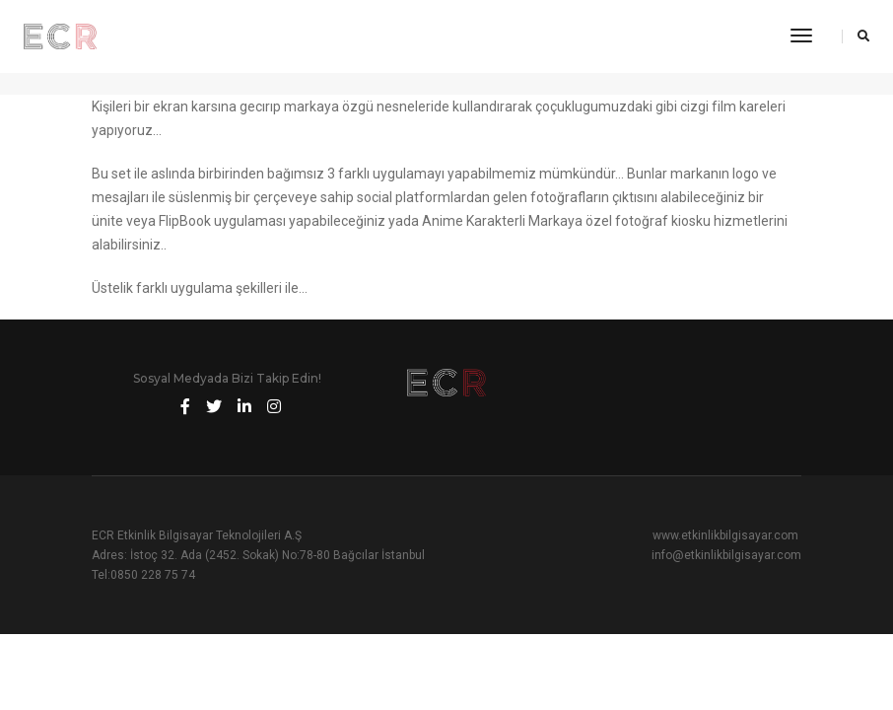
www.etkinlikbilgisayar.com (725, 535)
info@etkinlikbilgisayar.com (726, 555)
